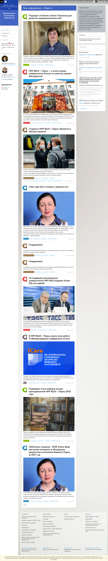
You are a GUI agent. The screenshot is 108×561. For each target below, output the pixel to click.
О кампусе (24, 514)
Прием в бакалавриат (48, 521)
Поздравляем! (35, 244)
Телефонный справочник (27, 532)
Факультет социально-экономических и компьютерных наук (9, 6)
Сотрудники (4, 35)
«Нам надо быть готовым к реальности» (49, 186)
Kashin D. (81, 103)
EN (96, 1)
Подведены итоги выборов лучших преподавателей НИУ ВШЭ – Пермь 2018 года (50, 391)
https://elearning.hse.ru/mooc (92, 548)
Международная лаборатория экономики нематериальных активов (90, 39)
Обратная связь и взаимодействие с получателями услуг (51, 534)
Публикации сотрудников (91, 521)
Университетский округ (48, 531)
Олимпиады (45, 519)
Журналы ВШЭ (88, 519)
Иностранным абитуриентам (50, 526)
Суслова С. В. (98, 67)
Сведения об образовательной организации (28, 517)
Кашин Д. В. (82, 67)
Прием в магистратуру (48, 524)
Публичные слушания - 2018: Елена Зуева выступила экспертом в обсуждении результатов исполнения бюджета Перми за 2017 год (49, 450)
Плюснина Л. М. (91, 54)
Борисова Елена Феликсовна (8, 77)
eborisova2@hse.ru (8, 79)
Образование (47, 514)
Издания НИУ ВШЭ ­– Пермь (91, 516)
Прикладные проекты (69, 519)
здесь (80, 556)
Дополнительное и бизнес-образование (52, 528)
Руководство (24, 525)
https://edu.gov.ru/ (47, 548)
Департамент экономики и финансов (9, 15)
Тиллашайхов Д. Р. (89, 67)
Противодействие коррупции (28, 522)
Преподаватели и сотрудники (28, 530)
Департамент (6, 87)
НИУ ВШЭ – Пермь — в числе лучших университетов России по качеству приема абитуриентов (50, 73)
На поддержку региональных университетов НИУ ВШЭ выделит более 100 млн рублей (49, 280)
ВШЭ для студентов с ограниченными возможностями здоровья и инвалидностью (30, 539)
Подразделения (25, 527)
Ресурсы (88, 514)
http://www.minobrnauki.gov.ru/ (28, 548)
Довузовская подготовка (49, 516)
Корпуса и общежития (26, 535)
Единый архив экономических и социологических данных (92, 524)
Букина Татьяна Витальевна (8, 64)
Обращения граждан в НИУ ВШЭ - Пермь (31, 520)
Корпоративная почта (90, 527)
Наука (66, 514)
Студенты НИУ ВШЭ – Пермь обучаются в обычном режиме (50, 130)
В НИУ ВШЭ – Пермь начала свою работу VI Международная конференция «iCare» (49, 337)
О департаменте (6, 33)
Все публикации (83, 108)
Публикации (83, 47)
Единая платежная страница (28, 542)
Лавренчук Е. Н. (83, 54)
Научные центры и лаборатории (72, 516)
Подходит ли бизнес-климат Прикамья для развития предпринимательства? (50, 17)
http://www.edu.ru (68, 548)
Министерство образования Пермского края (94, 530)
